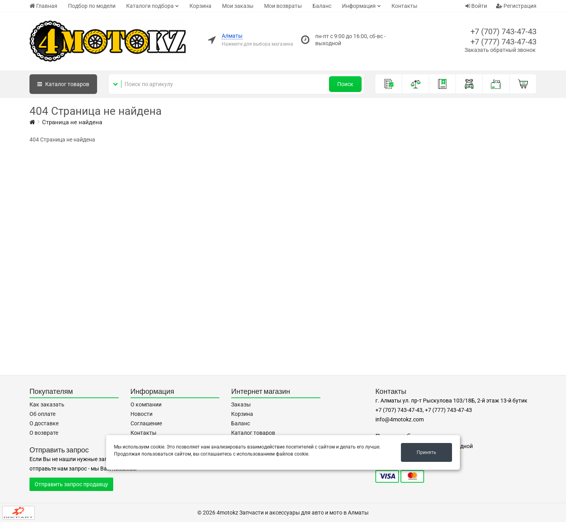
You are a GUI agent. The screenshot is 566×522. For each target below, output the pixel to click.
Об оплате (42, 414)
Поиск (345, 84)
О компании (146, 404)
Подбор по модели (92, 6)
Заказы (241, 404)
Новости (141, 414)
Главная (43, 6)
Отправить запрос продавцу (71, 484)
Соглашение (146, 423)
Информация (359, 6)
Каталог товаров (253, 433)
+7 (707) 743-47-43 (503, 31)
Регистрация (516, 6)
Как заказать (46, 404)
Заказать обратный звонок (500, 50)
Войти (476, 6)
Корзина (200, 6)
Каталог (63, 84)
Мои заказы (238, 6)
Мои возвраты (283, 6)
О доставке (44, 423)
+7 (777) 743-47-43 (503, 42)
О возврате (43, 433)
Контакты (404, 6)
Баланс (321, 6)
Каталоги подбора (150, 6)
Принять (426, 452)
